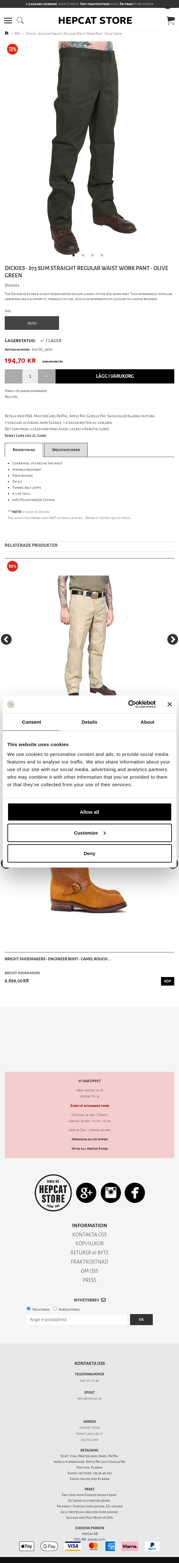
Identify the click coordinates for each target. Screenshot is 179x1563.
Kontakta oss (90, 1352)
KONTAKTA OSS (89, 1223)
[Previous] (6, 639)
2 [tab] (85, 257)
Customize (89, 832)
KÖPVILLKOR (89, 1232)
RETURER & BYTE (89, 1241)
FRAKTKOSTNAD (89, 1250)
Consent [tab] (31, 721)
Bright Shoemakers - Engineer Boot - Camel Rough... (57, 959)
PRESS (89, 1269)
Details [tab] (90, 721)
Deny (89, 853)
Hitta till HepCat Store (90, 1137)
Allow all (89, 812)
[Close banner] (169, 704)
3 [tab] (94, 257)
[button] (8, 20)
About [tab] (147, 721)
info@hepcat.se (89, 1387)
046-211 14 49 (89, 1369)
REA (17, 34)
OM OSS (89, 1260)
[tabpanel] (89, 151)
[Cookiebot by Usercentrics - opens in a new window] (128, 704)
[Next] (172, 639)
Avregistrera (69, 1298)
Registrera (41, 1298)
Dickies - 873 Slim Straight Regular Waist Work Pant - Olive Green (74, 34)
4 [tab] (104, 257)
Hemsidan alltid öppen (90, 1128)
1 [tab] (75, 257)
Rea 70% (11, 397)
